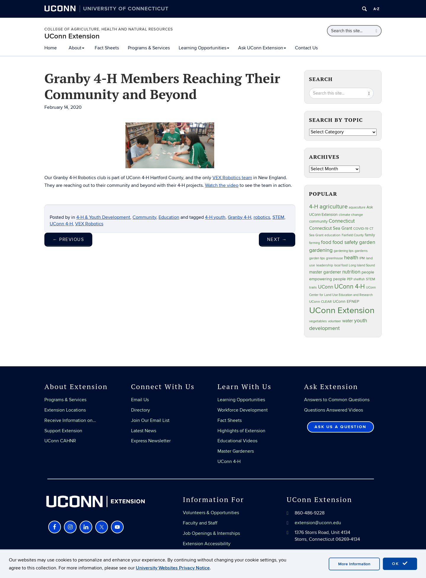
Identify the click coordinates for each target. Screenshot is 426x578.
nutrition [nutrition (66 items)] (351, 272)
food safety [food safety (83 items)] (345, 242)
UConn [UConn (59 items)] (325, 287)
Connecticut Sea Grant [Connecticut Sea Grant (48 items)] (330, 228)
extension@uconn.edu (318, 523)
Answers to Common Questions (336, 400)
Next (277, 239)
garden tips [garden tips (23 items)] (317, 258)
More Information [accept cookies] (354, 563)
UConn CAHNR (60, 441)
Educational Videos (237, 441)
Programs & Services (149, 48)
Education (169, 217)
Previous (68, 239)
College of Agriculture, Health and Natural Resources (108, 29)
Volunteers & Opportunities (211, 513)
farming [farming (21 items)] (314, 243)
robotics (262, 217)
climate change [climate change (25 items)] (351, 215)
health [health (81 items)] (351, 258)
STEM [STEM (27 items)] (370, 279)
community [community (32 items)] (318, 221)
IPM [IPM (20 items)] (362, 258)
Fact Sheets (107, 48)
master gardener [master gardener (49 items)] (325, 272)
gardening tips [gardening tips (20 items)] (344, 251)
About (76, 48)
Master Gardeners (235, 451)
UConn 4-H (61, 224)
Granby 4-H (239, 217)
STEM (278, 217)
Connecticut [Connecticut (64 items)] (342, 221)
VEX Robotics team (232, 178)
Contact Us (306, 48)
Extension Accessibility (206, 544)
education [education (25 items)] (333, 235)
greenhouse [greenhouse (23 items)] (334, 258)
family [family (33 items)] (370, 235)
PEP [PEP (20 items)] (349, 279)
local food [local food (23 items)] (341, 265)
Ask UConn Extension (262, 48)
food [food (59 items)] (326, 242)
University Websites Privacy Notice (173, 568)
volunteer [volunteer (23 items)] (334, 321)
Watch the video (221, 185)
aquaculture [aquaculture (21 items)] (357, 207)
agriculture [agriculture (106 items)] (334, 206)
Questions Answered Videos (333, 410)
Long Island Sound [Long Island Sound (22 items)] (362, 265)
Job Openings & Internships (211, 533)
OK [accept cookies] (400, 563)
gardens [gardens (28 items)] (361, 251)
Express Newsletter (151, 441)
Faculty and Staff (200, 523)
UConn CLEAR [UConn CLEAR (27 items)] (320, 301)
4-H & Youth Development (103, 217)
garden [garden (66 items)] (367, 242)
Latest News (143, 431)
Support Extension (63, 431)
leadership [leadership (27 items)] (324, 265)
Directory (140, 410)
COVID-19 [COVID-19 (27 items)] (360, 228)
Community (144, 217)
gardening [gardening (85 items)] (321, 250)
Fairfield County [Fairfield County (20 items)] (353, 235)
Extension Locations (65, 410)
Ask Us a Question (340, 426)
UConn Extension (72, 36)
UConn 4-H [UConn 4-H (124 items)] (349, 286)
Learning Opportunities (204, 48)
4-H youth (215, 217)
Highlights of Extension (241, 431)
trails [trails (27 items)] (313, 287)
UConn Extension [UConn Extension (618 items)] (342, 310)
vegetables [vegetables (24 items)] (318, 321)
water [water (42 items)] (347, 320)
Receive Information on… (70, 420)
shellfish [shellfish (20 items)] (359, 279)
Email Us (140, 400)
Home (50, 48)
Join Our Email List (150, 420)
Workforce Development (242, 410)
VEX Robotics (89, 224)
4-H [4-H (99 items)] (313, 206)
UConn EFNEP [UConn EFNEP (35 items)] (346, 301)
